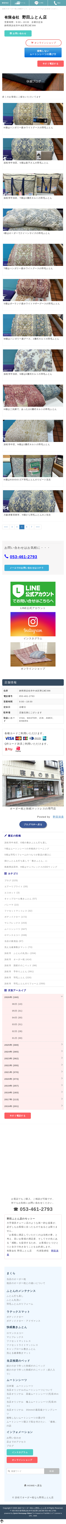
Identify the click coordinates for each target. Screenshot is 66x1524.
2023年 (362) (11, 1058)
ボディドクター (15, 1317)
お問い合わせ (14, 1438)
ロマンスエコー (15, 1333)
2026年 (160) (11, 997)
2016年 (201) (11, 1106)
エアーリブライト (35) (16, 886)
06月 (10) (13, 1004)
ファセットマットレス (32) (18, 911)
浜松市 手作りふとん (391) (19, 971)
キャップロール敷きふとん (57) (20, 899)
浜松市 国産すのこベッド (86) (20, 965)
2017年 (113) (11, 1099)
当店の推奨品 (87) (13, 941)
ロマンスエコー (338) (15, 935)
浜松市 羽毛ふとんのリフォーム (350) (24, 983)
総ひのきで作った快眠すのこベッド (26, 1365)
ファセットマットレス (19, 1341)
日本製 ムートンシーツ (20, 1386)
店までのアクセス (16, 1441)
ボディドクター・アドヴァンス (24, 1321)
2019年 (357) (11, 1086)
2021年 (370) (11, 1072)
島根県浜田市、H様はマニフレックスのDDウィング (30, 867)
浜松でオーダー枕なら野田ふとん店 (32, 1508)
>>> (38, 527)
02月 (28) (13, 1031)
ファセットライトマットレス (22, 1345)
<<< (6, 527)
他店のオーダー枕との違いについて (26, 1283)
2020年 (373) (11, 1079)
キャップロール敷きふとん (21, 1349)
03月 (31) (13, 1024)
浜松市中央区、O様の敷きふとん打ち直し (25, 842)
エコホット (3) (12, 892)
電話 (57, 3)
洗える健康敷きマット (19, 1353)
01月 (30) (13, 1038)
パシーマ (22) (11, 905)
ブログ (10, 1445)
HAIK (35, 1516)
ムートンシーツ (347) (15, 929)
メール (19, 3)
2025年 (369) (11, 1045)
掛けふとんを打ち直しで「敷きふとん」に (26, 861)
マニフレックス (15, 1337)
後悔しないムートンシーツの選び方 (26, 1417)
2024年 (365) (11, 1052)
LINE (39, 3)
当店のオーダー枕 (16, 1279)
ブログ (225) (11, 880)
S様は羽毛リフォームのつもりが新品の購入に (28, 854)
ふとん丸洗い (14, 1300)
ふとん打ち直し (15, 1296)
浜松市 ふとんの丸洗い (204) (20, 953)
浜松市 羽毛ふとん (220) (18, 977)
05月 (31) (13, 1011)
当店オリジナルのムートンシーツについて (30, 1390)
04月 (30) (13, 1017)
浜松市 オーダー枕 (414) (18, 959)
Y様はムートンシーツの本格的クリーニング (26, 848)
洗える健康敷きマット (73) (18, 947)
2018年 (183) (11, 1092)
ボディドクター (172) (15, 917)
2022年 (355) (11, 1065)
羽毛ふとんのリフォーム (20, 1304)
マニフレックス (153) (15, 923)
